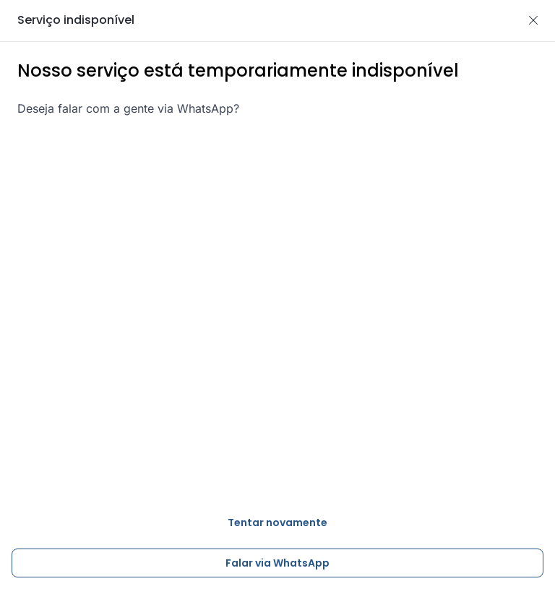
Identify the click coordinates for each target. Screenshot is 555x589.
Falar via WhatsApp (277, 563)
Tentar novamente (277, 522)
